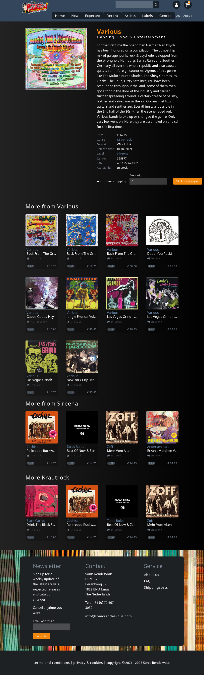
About (187, 16)
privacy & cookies (88, 662)
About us (151, 575)
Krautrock (124, 139)
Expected (92, 16)
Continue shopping (111, 181)
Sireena (123, 153)
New (75, 16)
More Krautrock (47, 477)
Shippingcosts (156, 587)
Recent (112, 16)
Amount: (135, 175)
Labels (147, 16)
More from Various (52, 206)
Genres (165, 16)
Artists (130, 16)
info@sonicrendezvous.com (108, 616)
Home (60, 16)
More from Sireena (52, 403)
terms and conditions (52, 662)
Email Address (44, 621)
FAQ (177, 16)
